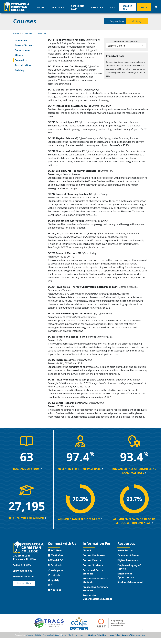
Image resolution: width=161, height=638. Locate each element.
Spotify (53, 580)
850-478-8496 (22, 565)
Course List (41, 33)
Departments (22, 50)
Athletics (97, 7)
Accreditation (23, 65)
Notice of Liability (97, 635)
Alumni (87, 550)
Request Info (127, 7)
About (40, 7)
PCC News (55, 550)
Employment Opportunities (125, 575)
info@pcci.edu (22, 570)
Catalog (19, 70)
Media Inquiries (23, 576)
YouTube (54, 589)
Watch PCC (55, 560)
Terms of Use (128, 635)
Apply (143, 7)
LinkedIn (54, 575)
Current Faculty (92, 560)
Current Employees (94, 555)
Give (112, 7)
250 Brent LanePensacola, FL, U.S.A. (24, 557)
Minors (19, 55)
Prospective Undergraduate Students (97, 597)
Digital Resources (127, 560)
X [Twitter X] (50, 585)
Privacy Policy (113, 635)
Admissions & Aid (77, 7)
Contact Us (24, 583)
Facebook (55, 565)
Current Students (93, 565)
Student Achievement (130, 582)
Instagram (55, 570)
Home (16, 33)
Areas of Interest (25, 45)
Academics (58, 7)
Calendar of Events (128, 555)
